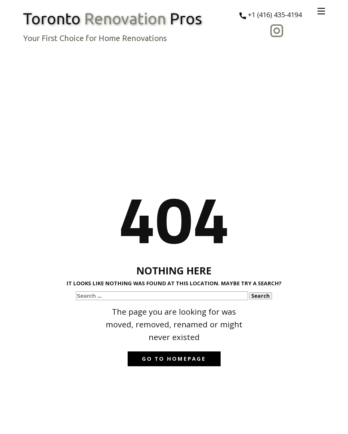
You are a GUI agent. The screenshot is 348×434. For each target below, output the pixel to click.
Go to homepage (174, 358)
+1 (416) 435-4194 (270, 15)
